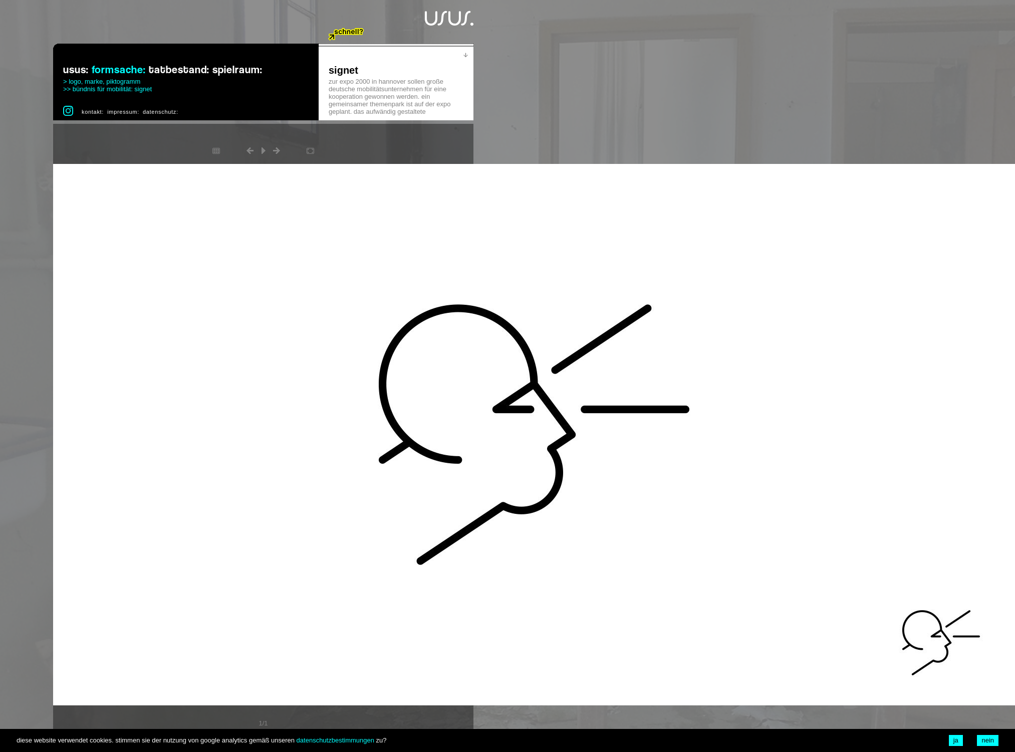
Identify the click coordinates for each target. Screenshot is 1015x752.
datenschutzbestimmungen (335, 740)
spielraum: (237, 70)
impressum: (123, 112)
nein (987, 740)
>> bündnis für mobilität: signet (107, 89)
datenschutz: (160, 112)
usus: (76, 70)
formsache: (119, 70)
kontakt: (93, 112)
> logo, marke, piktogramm (101, 81)
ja (955, 740)
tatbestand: (179, 70)
